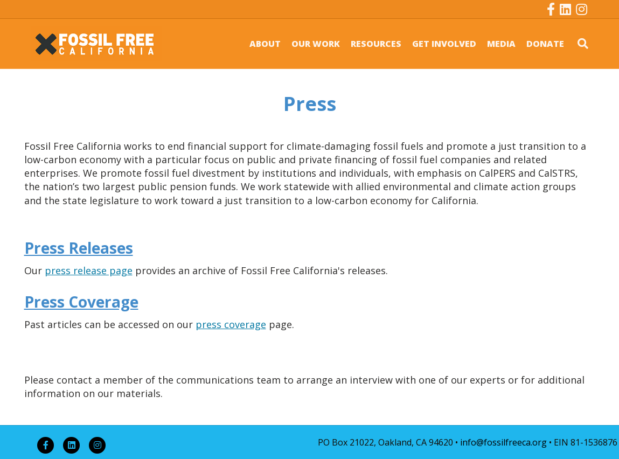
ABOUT (265, 44)
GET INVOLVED (444, 44)
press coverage (231, 324)
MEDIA (501, 44)
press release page (89, 270)
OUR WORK (315, 44)
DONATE (545, 44)
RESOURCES (376, 44)
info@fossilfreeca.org (503, 442)
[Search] (578, 43)
